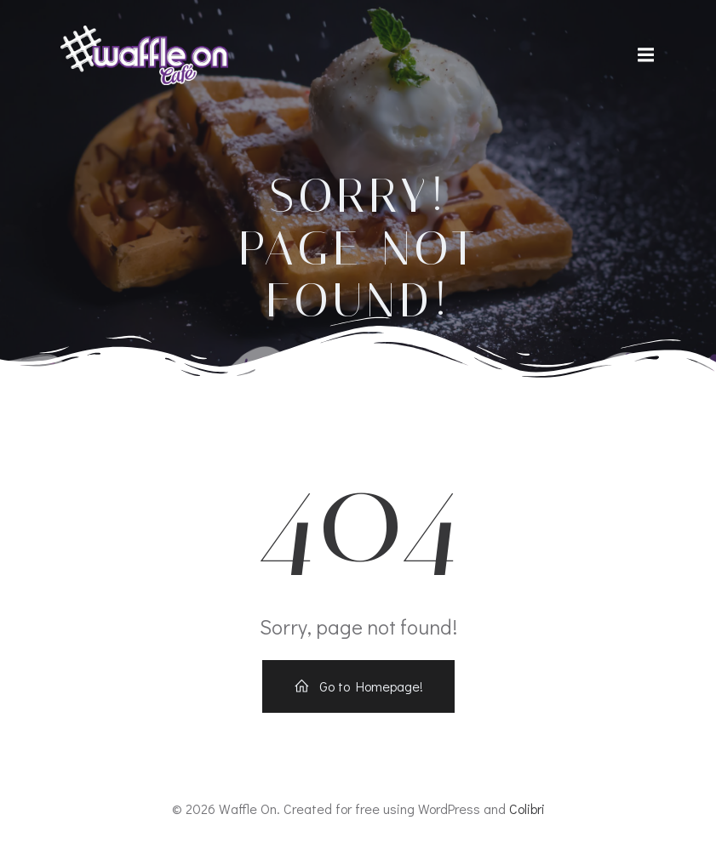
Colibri (527, 808)
